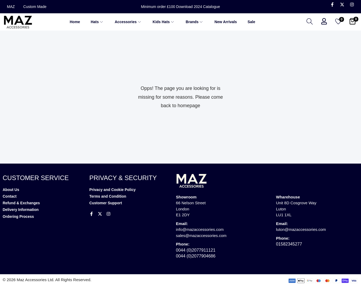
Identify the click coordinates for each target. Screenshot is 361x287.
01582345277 (289, 244)
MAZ (11, 7)
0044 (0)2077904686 (196, 256)
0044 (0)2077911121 (196, 250)
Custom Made (35, 7)
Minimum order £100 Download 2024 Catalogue (180, 7)
